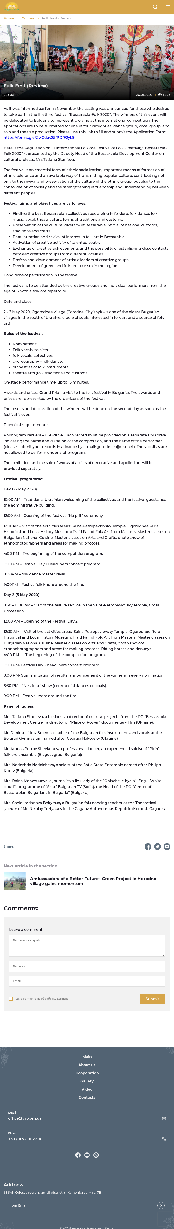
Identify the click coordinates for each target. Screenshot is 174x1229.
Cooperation (87, 1073)
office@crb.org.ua (25, 1118)
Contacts (87, 1097)
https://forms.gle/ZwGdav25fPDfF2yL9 (39, 137)
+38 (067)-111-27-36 (25, 1139)
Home (9, 18)
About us (87, 1065)
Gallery (87, 1081)
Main (87, 1057)
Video (87, 1089)
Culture (28, 18)
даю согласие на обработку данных (42, 998)
